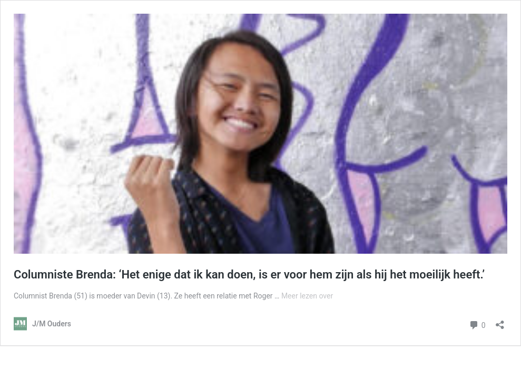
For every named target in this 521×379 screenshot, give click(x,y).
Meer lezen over (307, 296)
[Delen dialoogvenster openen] (500, 321)
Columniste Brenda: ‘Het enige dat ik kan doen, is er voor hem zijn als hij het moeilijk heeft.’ (249, 274)
